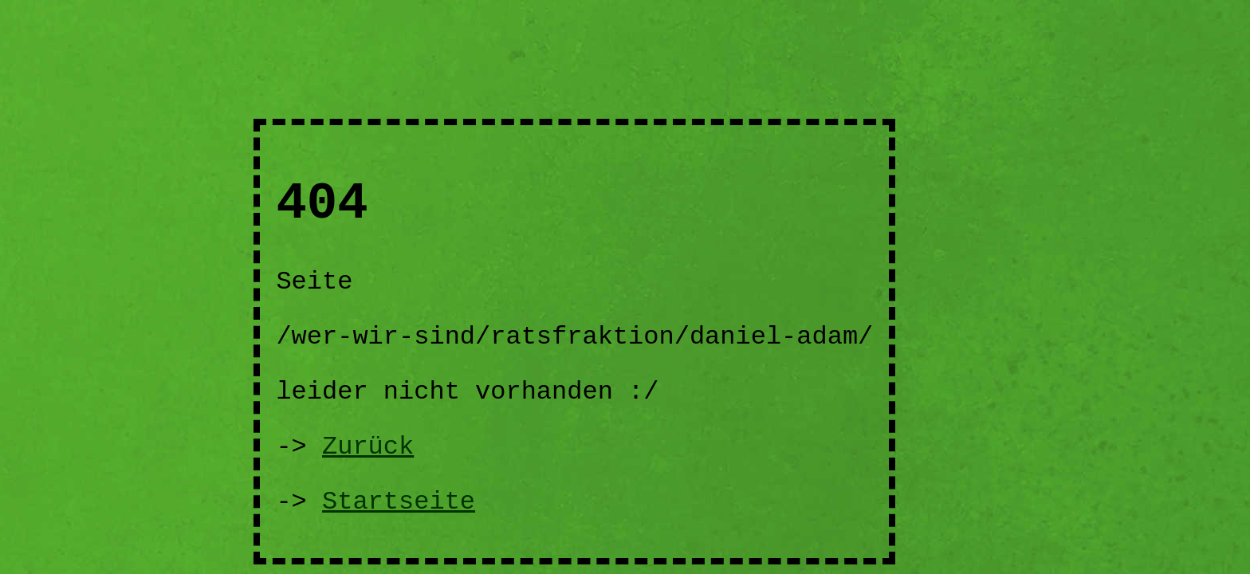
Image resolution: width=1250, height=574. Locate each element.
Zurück (368, 447)
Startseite (398, 502)
